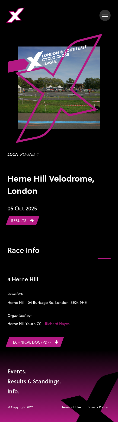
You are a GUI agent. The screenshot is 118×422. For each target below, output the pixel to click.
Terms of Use (71, 407)
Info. (13, 391)
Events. (16, 371)
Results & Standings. (34, 381)
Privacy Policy (97, 407)
